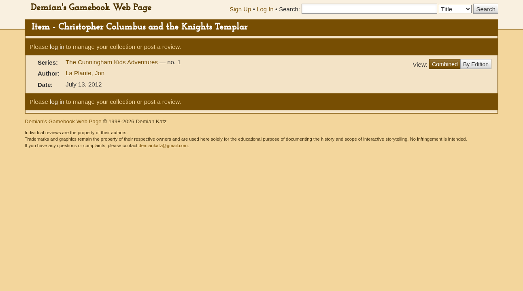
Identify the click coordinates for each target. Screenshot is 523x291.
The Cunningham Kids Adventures (112, 62)
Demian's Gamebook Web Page (91, 8)
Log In (265, 9)
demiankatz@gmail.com (162, 145)
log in (57, 46)
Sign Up (240, 9)
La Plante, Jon (85, 73)
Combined (445, 64)
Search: (289, 9)
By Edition (476, 64)
